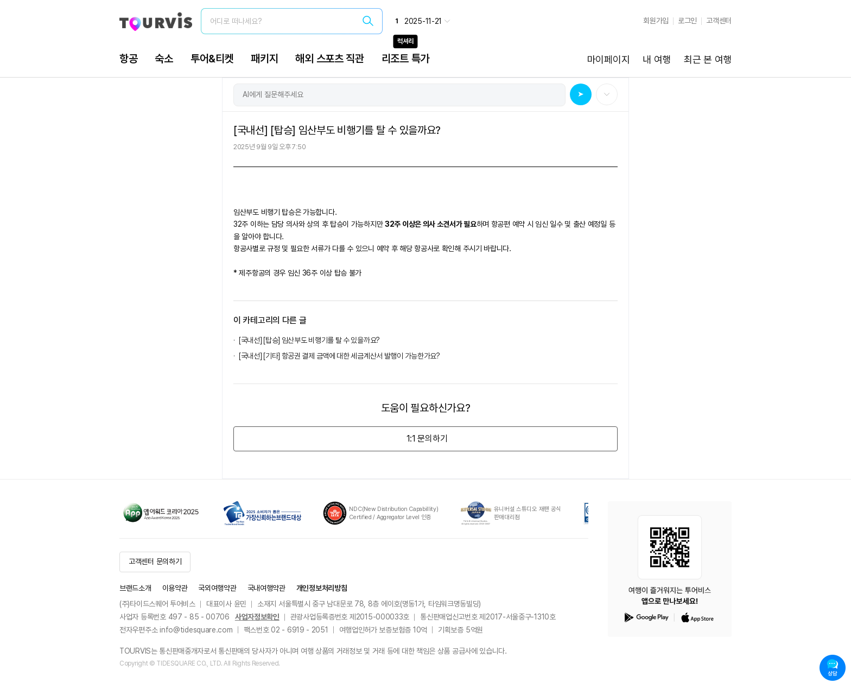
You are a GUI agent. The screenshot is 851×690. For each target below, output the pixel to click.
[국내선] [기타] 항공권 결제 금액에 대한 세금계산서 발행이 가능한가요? (339, 356)
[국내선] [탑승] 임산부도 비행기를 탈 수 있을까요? (311, 340)
